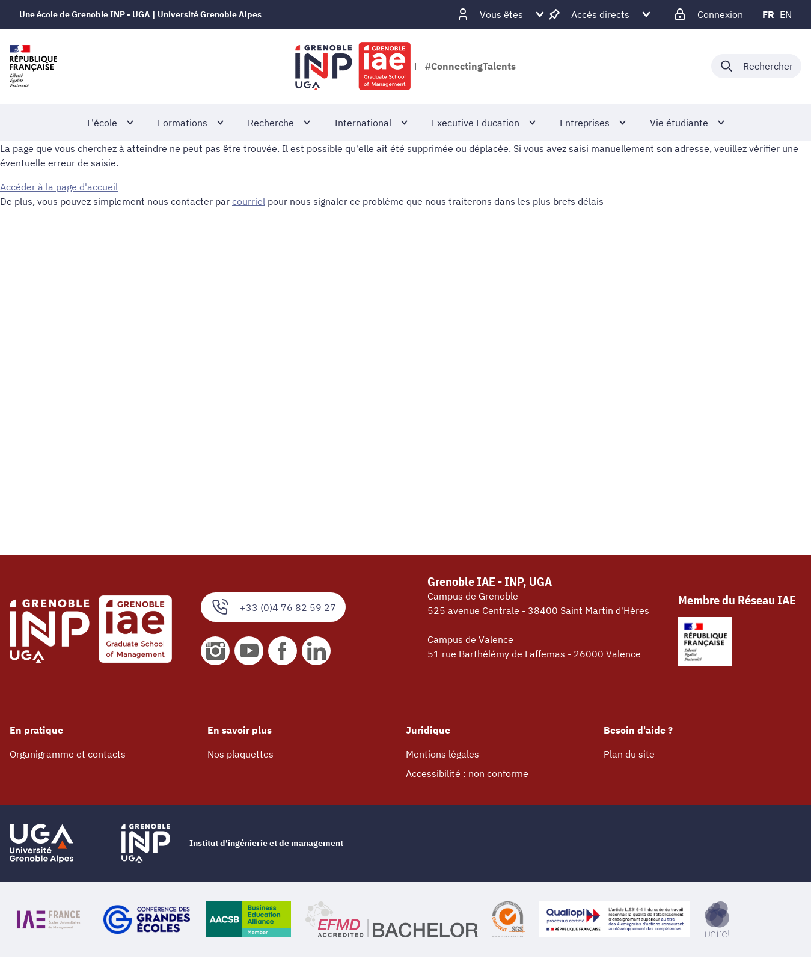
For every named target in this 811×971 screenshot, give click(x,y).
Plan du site (629, 754)
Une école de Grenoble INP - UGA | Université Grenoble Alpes (140, 14)
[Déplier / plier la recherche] (756, 66)
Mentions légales (442, 754)
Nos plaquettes (240, 754)
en (786, 14)
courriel (248, 201)
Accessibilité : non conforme (467, 773)
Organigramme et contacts (68, 754)
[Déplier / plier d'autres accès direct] (600, 14)
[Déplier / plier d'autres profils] (501, 14)
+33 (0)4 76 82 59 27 (273, 607)
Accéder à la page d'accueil (59, 187)
